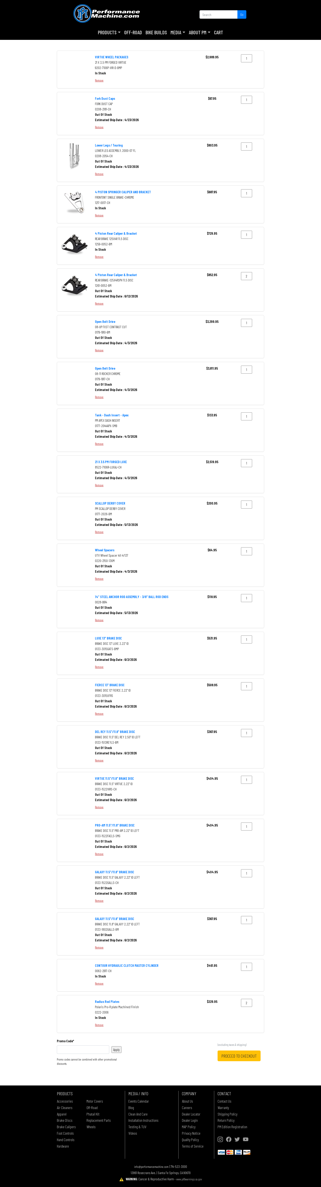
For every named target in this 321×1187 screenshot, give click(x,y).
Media (176, 32)
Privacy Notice (191, 1133)
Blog (131, 1107)
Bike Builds (156, 32)
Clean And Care (138, 1114)
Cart (218, 32)
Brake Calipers (66, 1126)
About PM (197, 32)
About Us (187, 1101)
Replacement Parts (98, 1120)
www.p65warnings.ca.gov (189, 1179)
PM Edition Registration (232, 1126)
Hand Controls (65, 1139)
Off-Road (133, 32)
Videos (132, 1133)
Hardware (63, 1146)
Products (107, 32)
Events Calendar (138, 1101)
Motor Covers (94, 1101)
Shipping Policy (227, 1114)
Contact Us (224, 1101)
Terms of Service (193, 1146)
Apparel (61, 1114)
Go (241, 14)
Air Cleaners (64, 1107)
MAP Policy (188, 1126)
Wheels (91, 1126)
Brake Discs (64, 1120)
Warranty (223, 1107)
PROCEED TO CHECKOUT (239, 1056)
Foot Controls (65, 1133)
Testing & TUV (137, 1126)
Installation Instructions (143, 1120)
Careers (187, 1107)
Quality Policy (190, 1139)
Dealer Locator (191, 1114)
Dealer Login (190, 1120)
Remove (99, 80)
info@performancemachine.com (151, 1167)
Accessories (65, 1101)
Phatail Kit (92, 1114)
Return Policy (226, 1120)
